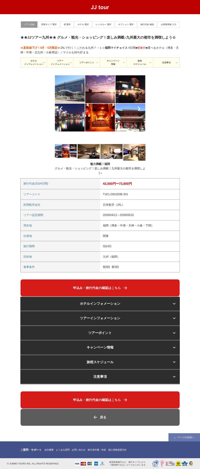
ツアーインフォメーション (60, 62)
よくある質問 (63, 449)
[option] (100, 103)
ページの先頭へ (185, 437)
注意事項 (166, 62)
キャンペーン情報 (113, 62)
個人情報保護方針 (117, 449)
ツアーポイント (86, 62)
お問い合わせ (79, 449)
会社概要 (49, 449)
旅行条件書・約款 (97, 449)
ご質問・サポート (31, 449)
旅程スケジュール (139, 62)
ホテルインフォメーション (33, 62)
